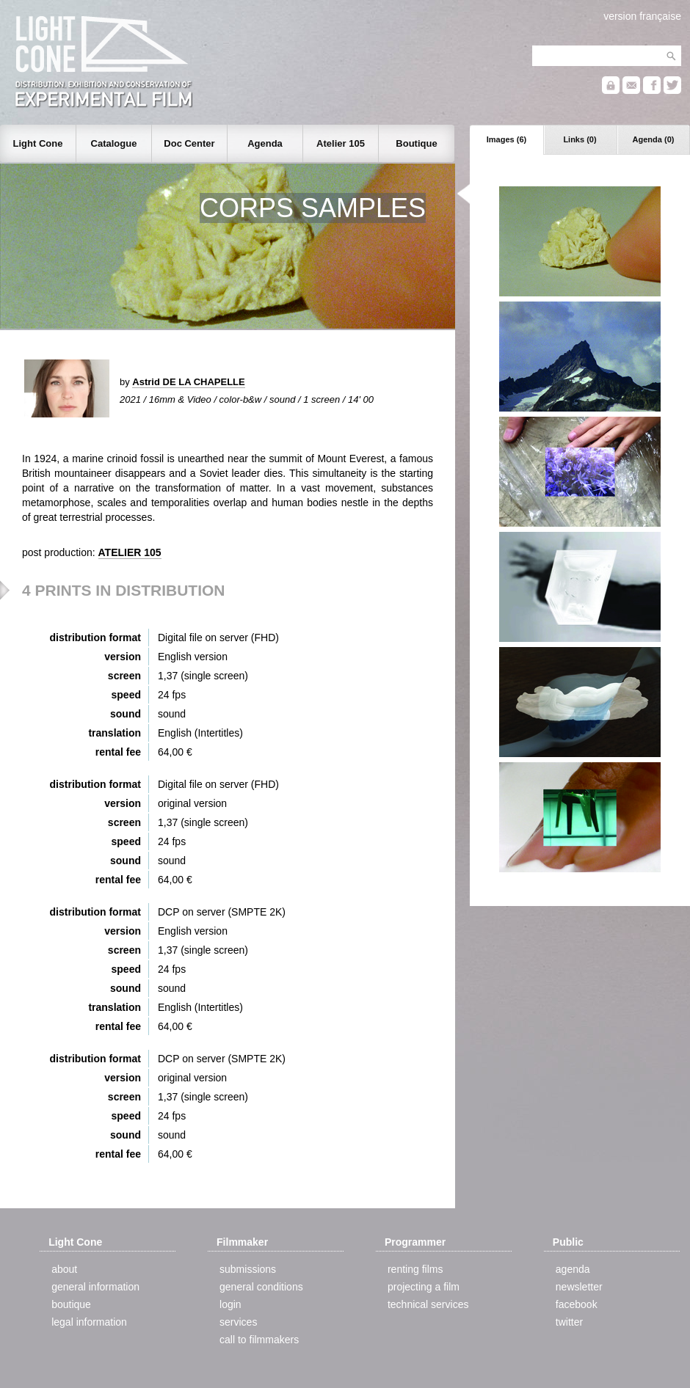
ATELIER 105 (129, 552)
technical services (428, 1304)
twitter (569, 1322)
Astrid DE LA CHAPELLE (188, 381)
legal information (89, 1322)
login (230, 1304)
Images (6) (506, 139)
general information (95, 1287)
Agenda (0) (654, 139)
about (64, 1269)
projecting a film (424, 1287)
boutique (71, 1304)
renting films (415, 1269)
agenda (573, 1269)
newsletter (579, 1287)
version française (642, 16)
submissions (247, 1269)
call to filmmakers (259, 1339)
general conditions (261, 1287)
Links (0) (579, 139)
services (238, 1322)
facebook (577, 1304)
